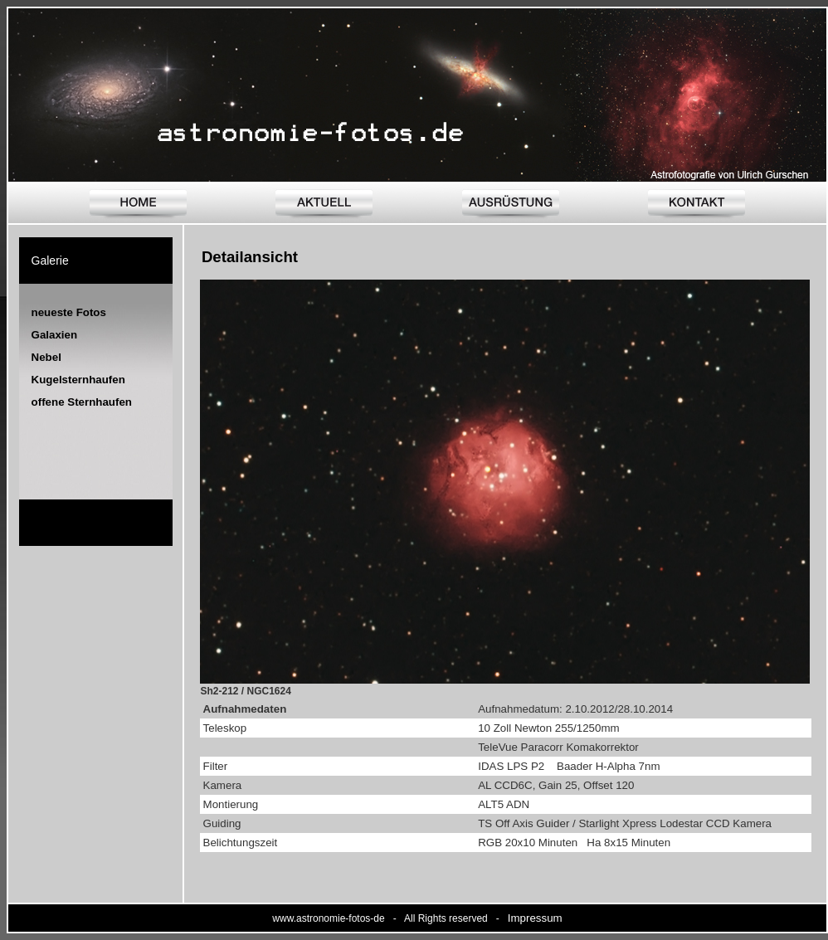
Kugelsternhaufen (78, 379)
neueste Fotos (69, 312)
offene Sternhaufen (82, 402)
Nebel (46, 357)
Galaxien (55, 335)
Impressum (535, 918)
